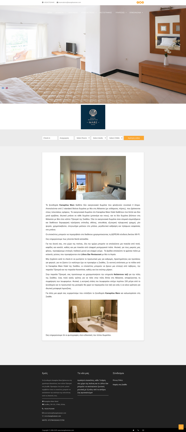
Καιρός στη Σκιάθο (120, 385)
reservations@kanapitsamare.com (69, 2)
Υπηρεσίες (120, 12)
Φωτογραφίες (106, 12)
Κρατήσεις (73, 12)
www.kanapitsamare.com (52, 416)
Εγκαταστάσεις (88, 12)
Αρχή (49, 12)
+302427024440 (48, 2)
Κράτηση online (134, 138)
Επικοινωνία (135, 12)
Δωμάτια (59, 12)
